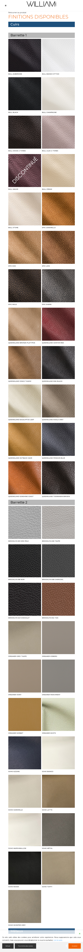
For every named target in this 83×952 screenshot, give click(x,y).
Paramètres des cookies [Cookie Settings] (25, 946)
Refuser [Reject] (8, 946)
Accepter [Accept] (74, 946)
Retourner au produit (17, 12)
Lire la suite (58, 940)
